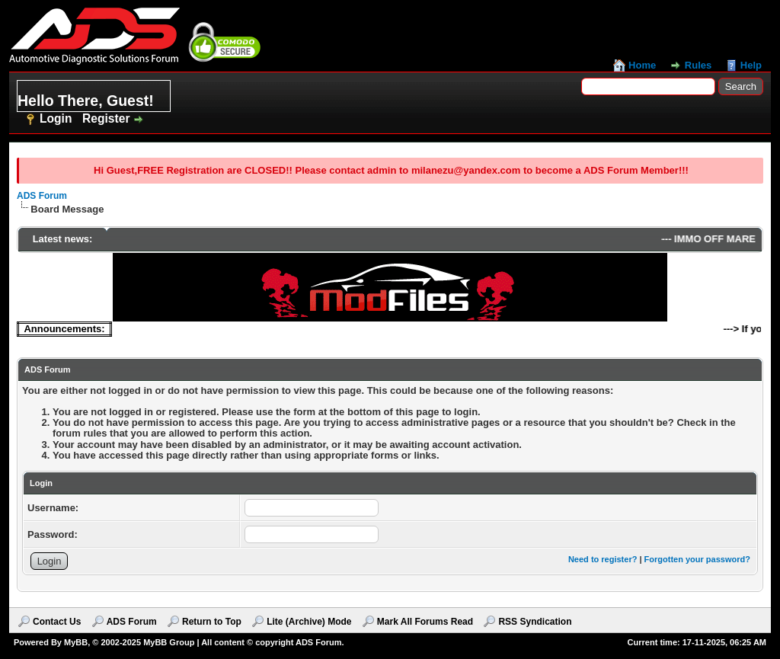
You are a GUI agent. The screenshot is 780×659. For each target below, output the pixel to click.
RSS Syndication (534, 621)
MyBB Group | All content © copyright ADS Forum (242, 642)
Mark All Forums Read (425, 621)
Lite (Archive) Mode (309, 621)
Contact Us (57, 621)
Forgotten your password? (697, 559)
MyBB (76, 642)
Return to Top (211, 621)
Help (751, 65)
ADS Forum (42, 195)
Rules (698, 65)
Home (642, 65)
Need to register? (602, 559)
